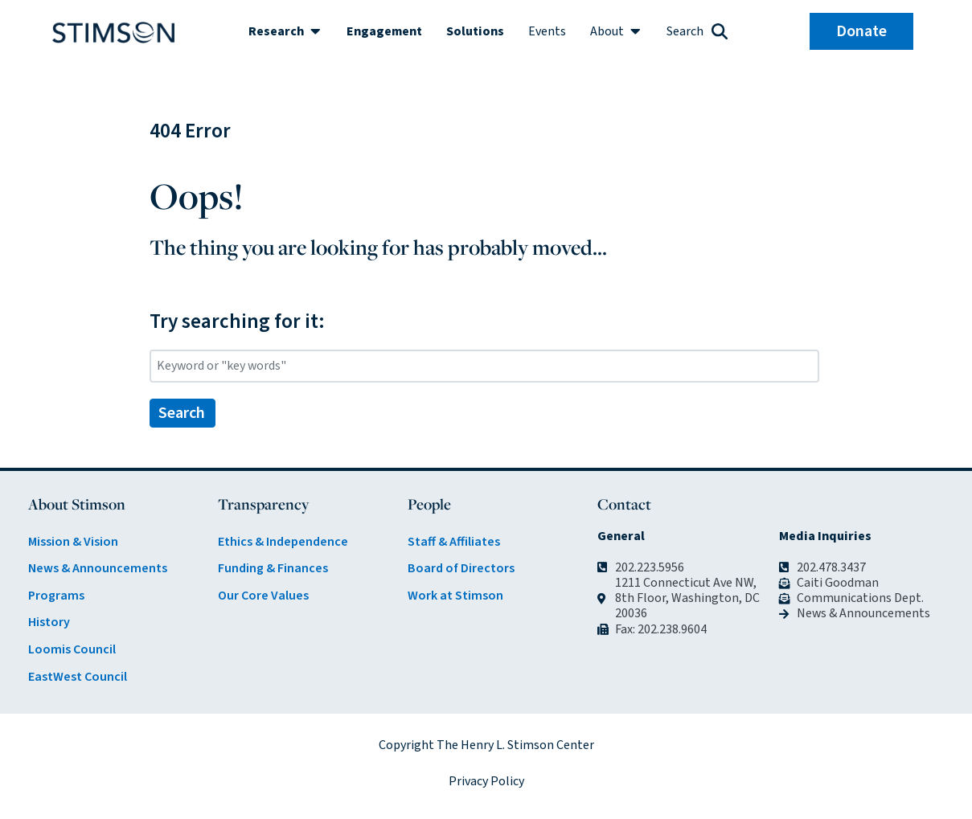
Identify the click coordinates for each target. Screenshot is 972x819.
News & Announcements (97, 568)
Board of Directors (461, 568)
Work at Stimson (455, 595)
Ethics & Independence (283, 542)
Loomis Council (72, 649)
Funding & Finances (273, 568)
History (49, 622)
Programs (56, 595)
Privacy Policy (486, 781)
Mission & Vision (73, 542)
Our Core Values (263, 595)
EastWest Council (77, 677)
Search (181, 413)
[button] (285, 31)
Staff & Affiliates (454, 542)
